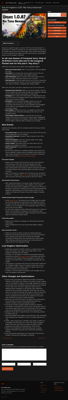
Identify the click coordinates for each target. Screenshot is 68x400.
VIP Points (25, 175)
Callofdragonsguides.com (59, 390)
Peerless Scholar (21, 3)
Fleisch (57, 36)
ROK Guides (57, 22)
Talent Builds (48, 2)
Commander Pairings (39, 2)
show (16, 43)
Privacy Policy (43, 388)
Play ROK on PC (4, 396)
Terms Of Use (43, 390)
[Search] (63, 14)
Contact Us (43, 385)
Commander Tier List (28, 2)
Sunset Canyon (14, 200)
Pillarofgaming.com (58, 386)
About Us (43, 392)
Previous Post (7, 338)
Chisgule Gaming (57, 27)
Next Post (42, 338)
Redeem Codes (56, 2)
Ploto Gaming (57, 30)
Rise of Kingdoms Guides (11, 2)
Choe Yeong (32, 156)
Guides (19, 2)
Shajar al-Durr (23, 156)
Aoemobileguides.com (58, 388)
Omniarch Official (57, 33)
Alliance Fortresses (25, 256)
